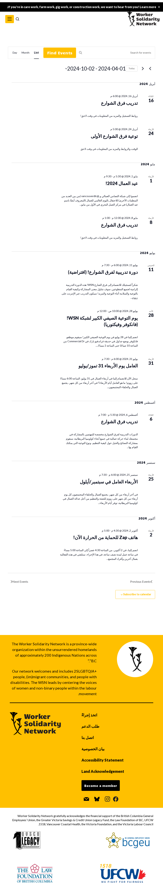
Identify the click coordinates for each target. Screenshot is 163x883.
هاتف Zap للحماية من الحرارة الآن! (105, 537)
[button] (9, 19)
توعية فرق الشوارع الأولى (114, 136)
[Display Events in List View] (36, 53)
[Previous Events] (150, 68)
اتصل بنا (88, 737)
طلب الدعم (90, 726)
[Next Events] (142, 68)
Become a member (100, 785)
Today (132, 68)
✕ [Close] (159, 7)
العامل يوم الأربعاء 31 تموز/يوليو (108, 365)
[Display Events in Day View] (15, 53)
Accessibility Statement (103, 760)
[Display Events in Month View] (25, 53)
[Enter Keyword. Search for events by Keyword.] (115, 53)
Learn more (148, 7)
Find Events (59, 52)
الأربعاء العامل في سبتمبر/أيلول (109, 481)
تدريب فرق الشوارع (119, 103)
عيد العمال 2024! (122, 183)
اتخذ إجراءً (89, 715)
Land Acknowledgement (103, 771)
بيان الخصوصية (93, 748)
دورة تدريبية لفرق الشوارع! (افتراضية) (103, 272)
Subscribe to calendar (137, 594)
